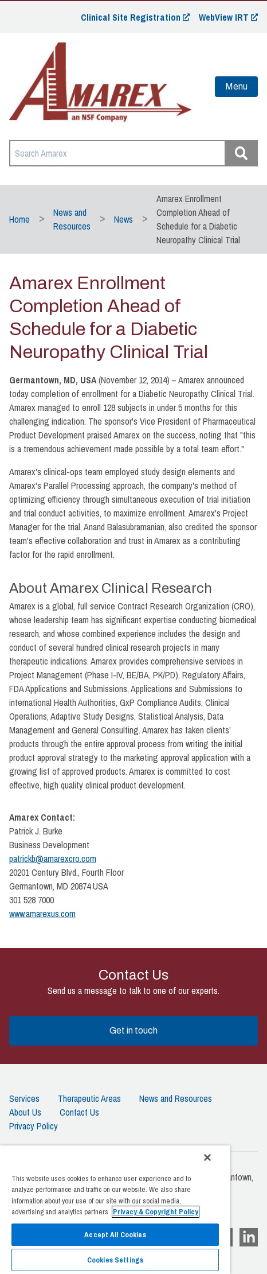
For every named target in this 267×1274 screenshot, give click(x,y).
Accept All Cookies (115, 1235)
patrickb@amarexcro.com (52, 858)
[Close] (207, 1157)
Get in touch (133, 1030)
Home (19, 219)
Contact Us (79, 1112)
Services (24, 1098)
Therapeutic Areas (89, 1098)
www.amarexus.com (42, 913)
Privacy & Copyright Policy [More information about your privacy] (155, 1212)
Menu (236, 86)
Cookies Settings (115, 1260)
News (123, 219)
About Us (25, 1112)
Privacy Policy (33, 1126)
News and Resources (175, 1098)
